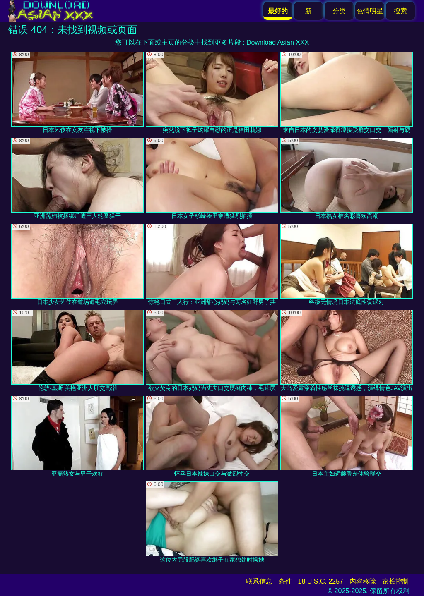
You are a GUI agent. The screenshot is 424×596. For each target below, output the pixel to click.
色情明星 (370, 10)
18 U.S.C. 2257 (320, 581)
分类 (339, 10)
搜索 (400, 10)
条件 (285, 581)
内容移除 (362, 581)
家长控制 (395, 581)
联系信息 (259, 581)
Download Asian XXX (277, 42)
